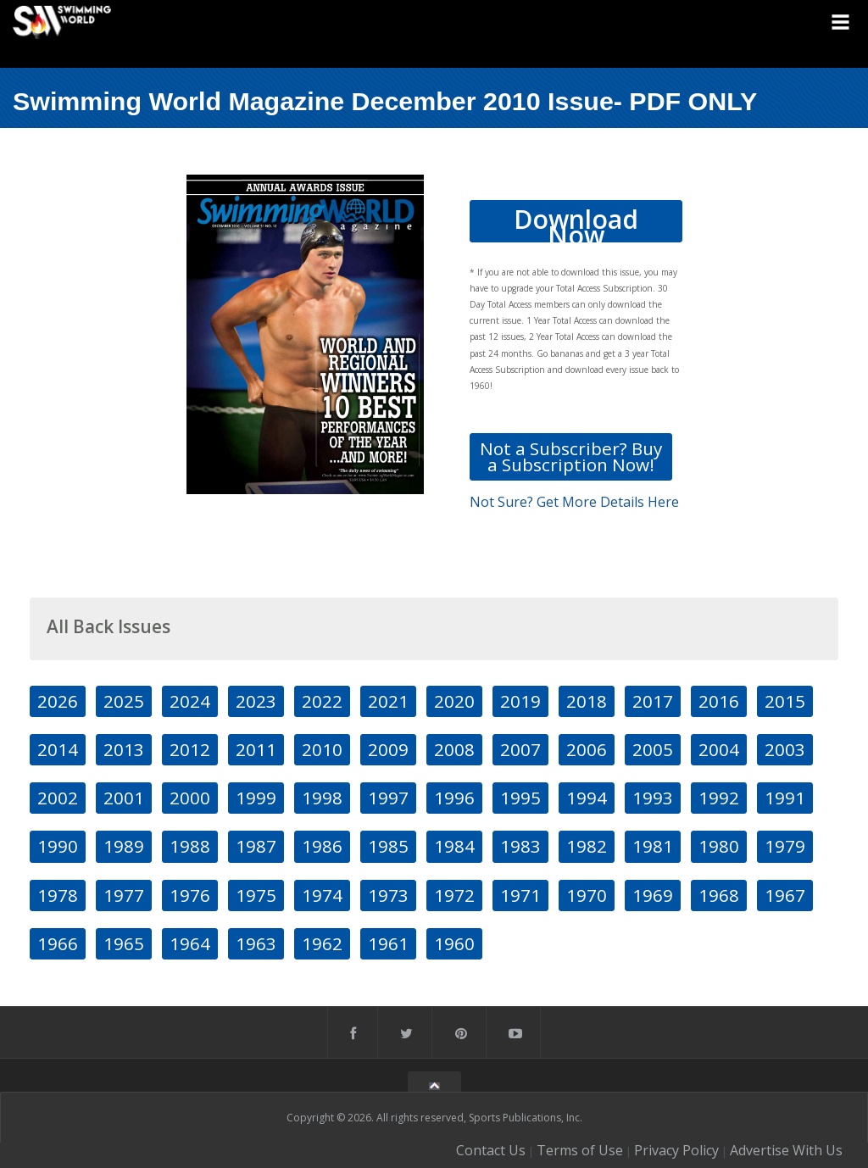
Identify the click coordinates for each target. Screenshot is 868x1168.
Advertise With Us (786, 1150)
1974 (322, 895)
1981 (652, 846)
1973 (388, 895)
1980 (718, 846)
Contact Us (491, 1150)
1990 (57, 846)
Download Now (576, 222)
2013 (123, 749)
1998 (322, 797)
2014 (57, 749)
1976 (190, 895)
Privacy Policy (676, 1150)
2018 (586, 701)
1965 (123, 943)
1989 (123, 846)
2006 (586, 749)
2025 (123, 701)
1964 (190, 943)
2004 (718, 749)
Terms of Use (580, 1150)
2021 (388, 701)
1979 (785, 846)
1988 (190, 846)
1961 (388, 943)
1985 (388, 846)
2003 (785, 749)
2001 (123, 797)
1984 (454, 846)
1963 (256, 943)
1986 (322, 846)
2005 (652, 749)
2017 (652, 701)
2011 (256, 749)
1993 (652, 797)
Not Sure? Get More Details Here (574, 501)
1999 (256, 797)
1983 (520, 846)
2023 (256, 701)
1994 (586, 797)
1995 (520, 797)
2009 (388, 749)
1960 (454, 943)
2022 (322, 701)
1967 (785, 895)
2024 (190, 701)
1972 (454, 895)
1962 (322, 943)
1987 (256, 846)
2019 (520, 701)
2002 (57, 797)
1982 (586, 846)
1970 (586, 895)
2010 (322, 749)
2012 (190, 749)
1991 (785, 797)
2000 (190, 797)
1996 (454, 797)
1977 (123, 895)
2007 (520, 749)
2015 (785, 701)
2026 (57, 701)
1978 (57, 895)
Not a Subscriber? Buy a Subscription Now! (571, 456)
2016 (718, 701)
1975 (256, 895)
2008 (454, 749)
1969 (652, 895)
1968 (718, 895)
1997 (388, 797)
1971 (520, 895)
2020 (454, 701)
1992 (718, 797)
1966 (57, 943)
